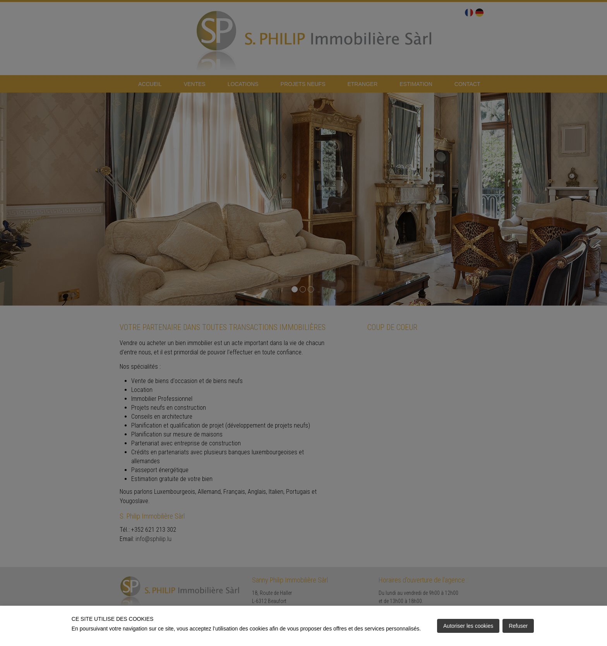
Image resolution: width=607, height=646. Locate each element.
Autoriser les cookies (468, 626)
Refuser (518, 626)
